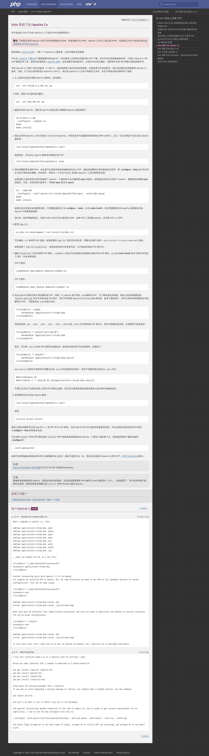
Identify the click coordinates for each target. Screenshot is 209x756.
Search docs (168, 4)
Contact (87, 752)
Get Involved (66, 4)
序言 (13, 12)
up (13, 517)
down (18, 517)
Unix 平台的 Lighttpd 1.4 (168, 52)
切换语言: (125, 20)
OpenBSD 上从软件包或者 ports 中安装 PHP (176, 36)
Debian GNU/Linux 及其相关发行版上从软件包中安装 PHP (177, 24)
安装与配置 (23, 12)
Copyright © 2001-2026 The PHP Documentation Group (39, 752)
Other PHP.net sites (103, 752)
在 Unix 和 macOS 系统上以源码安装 (173, 39)
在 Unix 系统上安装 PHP (41, 12)
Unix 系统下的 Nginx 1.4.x (168, 49)
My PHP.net (74, 752)
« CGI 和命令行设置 (160, 12)
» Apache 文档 (27, 52)
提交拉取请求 (38, 499)
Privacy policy (123, 752)
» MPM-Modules (128, 456)
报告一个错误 (53, 499)
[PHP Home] (15, 4)
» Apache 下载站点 (27, 58)
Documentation (48, 4)
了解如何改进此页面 (21, 499)
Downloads (31, 4)
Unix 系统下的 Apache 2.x (168, 45)
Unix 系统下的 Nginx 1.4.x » (186, 12)
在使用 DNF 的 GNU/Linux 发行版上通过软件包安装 (177, 31)
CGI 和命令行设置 (165, 42)
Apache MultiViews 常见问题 (26, 467)
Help (79, 4)
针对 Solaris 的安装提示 (168, 62)
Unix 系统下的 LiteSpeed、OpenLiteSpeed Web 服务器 (178, 57)
